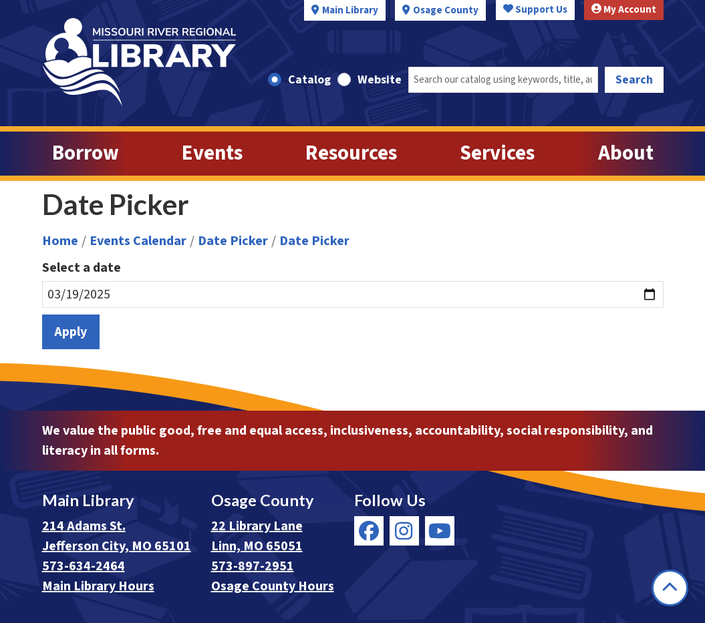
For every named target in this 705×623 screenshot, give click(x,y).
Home (60, 241)
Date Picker (233, 241)
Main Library (350, 10)
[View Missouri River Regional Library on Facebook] (369, 531)
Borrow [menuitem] (85, 153)
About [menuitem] (626, 153)
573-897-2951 (252, 566)
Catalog (309, 79)
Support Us (535, 10)
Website (380, 79)
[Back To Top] (670, 588)
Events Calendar (138, 241)
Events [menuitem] (212, 153)
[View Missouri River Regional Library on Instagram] (404, 531)
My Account (623, 10)
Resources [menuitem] (351, 153)
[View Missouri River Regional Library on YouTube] (439, 531)
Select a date (81, 267)
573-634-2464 (83, 566)
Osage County (445, 10)
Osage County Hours (272, 586)
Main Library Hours (98, 586)
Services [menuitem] (497, 153)
